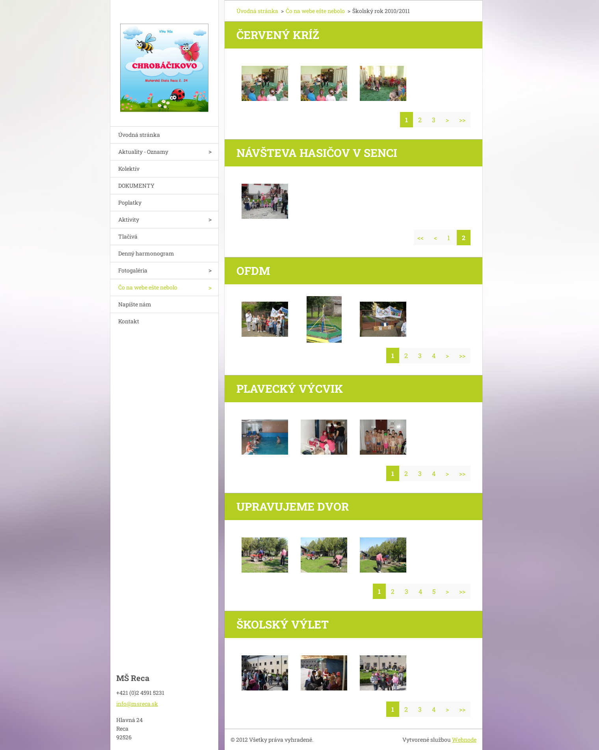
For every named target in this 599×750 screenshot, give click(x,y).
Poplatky (129, 202)
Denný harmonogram (146, 253)
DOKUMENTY (136, 185)
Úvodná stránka (139, 134)
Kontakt (128, 321)
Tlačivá (128, 236)
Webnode (464, 739)
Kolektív (129, 168)
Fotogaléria (132, 270)
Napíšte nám (134, 304)
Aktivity (128, 219)
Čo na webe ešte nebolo (147, 287)
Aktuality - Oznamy (143, 151)
